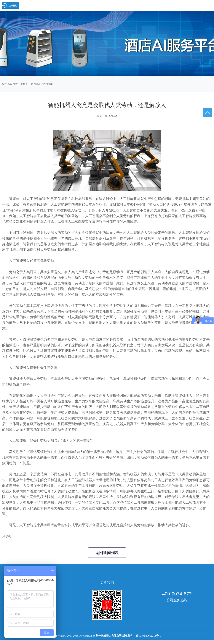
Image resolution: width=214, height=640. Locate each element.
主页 (23, 83)
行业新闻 (47, 83)
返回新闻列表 (107, 553)
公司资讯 (33, 83)
